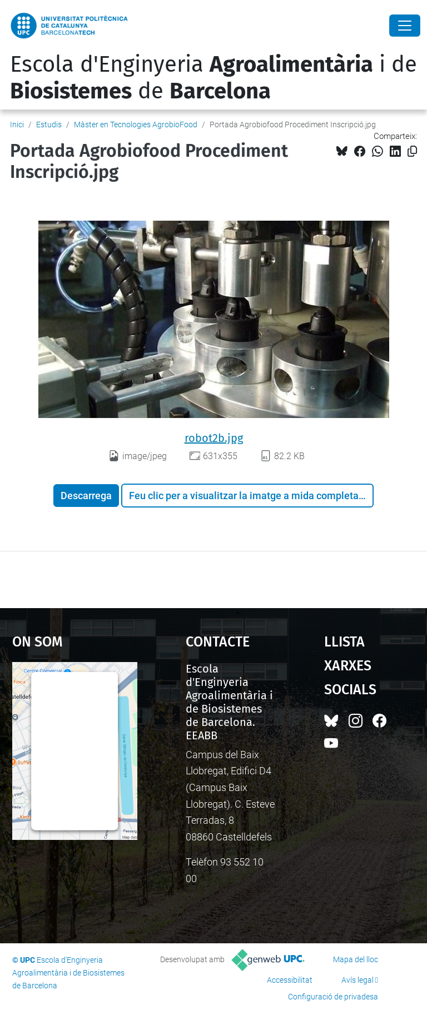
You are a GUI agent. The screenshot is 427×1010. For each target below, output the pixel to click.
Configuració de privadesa (333, 996)
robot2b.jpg (214, 438)
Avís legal (357, 980)
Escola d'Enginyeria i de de (213, 78)
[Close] (404, 25)
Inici (17, 124)
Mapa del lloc (355, 959)
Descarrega (86, 495)
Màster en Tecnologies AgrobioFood (135, 124)
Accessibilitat (289, 980)
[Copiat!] (412, 151)
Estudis (49, 124)
